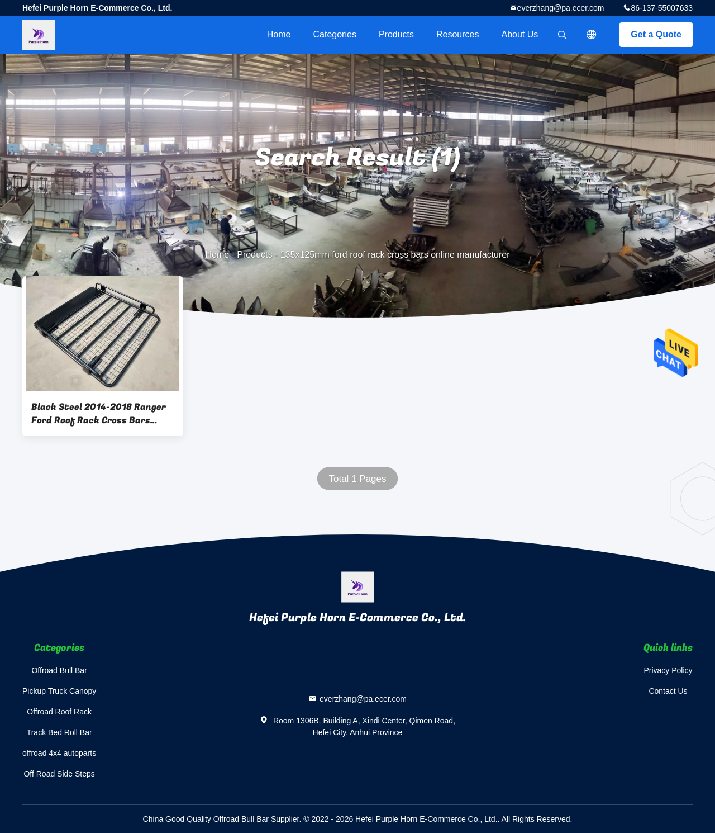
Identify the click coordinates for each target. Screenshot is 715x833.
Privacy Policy (668, 670)
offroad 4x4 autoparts (59, 753)
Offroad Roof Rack (59, 711)
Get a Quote (656, 34)
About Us (520, 34)
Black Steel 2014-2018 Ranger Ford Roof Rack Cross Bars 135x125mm (98, 413)
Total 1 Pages (357, 479)
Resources (457, 34)
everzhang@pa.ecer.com (560, 7)
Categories (334, 34)
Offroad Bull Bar (59, 670)
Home (279, 34)
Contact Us (668, 691)
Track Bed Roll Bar (59, 732)
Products (396, 34)
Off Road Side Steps (58, 773)
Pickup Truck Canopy (59, 691)
